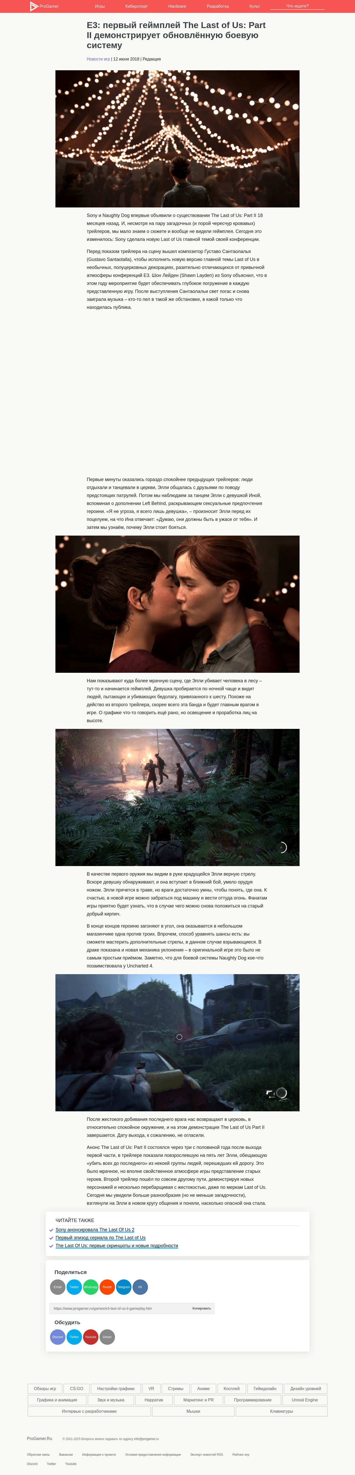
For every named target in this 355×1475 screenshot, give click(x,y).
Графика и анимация (57, 1400)
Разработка (218, 6)
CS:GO (76, 1388)
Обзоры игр (45, 1388)
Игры (100, 6)
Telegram (123, 1287)
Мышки (193, 1411)
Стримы (175, 1388)
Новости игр (98, 59)
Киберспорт (136, 6)
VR (151, 1388)
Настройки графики (116, 1388)
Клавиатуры (281, 1411)
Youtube (90, 1337)
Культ (255, 6)
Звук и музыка (110, 1400)
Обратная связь (38, 1454)
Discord (57, 1337)
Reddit (107, 1287)
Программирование (253, 1400)
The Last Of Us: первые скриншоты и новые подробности (117, 1245)
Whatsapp (90, 1287)
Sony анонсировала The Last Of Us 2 (95, 1229)
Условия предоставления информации (153, 1454)
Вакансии (66, 1454)
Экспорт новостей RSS (206, 1454)
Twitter (74, 1287)
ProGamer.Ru (39, 1438)
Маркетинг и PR (198, 1400)
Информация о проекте (99, 1454)
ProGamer (44, 6)
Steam (107, 1337)
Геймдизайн (265, 1388)
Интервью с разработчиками (89, 1411)
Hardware (177, 6)
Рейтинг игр (241, 1454)
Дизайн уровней (305, 1388)
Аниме (203, 1388)
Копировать (201, 1306)
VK (140, 1287)
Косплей (232, 1388)
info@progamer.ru (146, 1439)
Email (57, 1287)
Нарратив (154, 1400)
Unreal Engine (305, 1400)
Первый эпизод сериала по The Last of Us (101, 1237)
